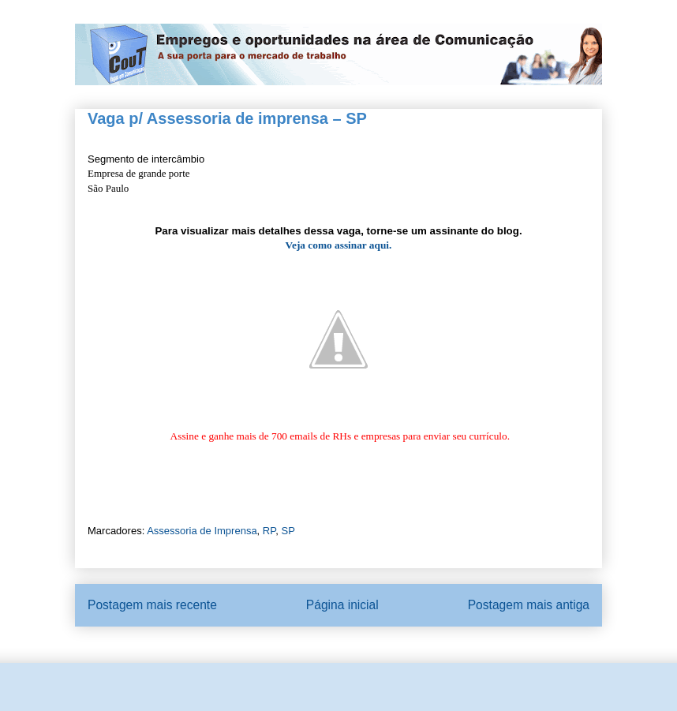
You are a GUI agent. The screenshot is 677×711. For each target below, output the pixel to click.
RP (269, 531)
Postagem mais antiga (528, 605)
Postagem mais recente (152, 605)
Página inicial (342, 605)
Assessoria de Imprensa (201, 531)
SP (287, 531)
